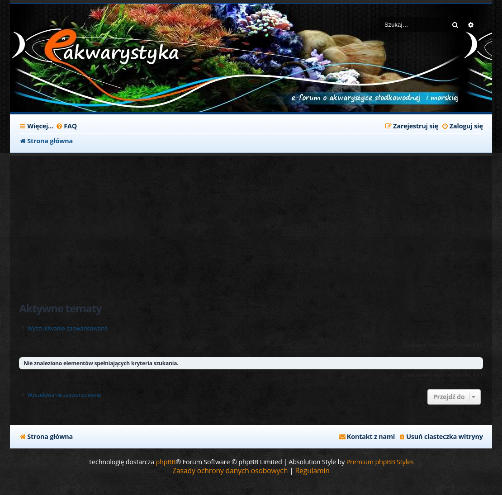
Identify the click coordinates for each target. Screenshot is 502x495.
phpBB (165, 461)
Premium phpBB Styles (380, 461)
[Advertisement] (251, 223)
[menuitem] (66, 126)
